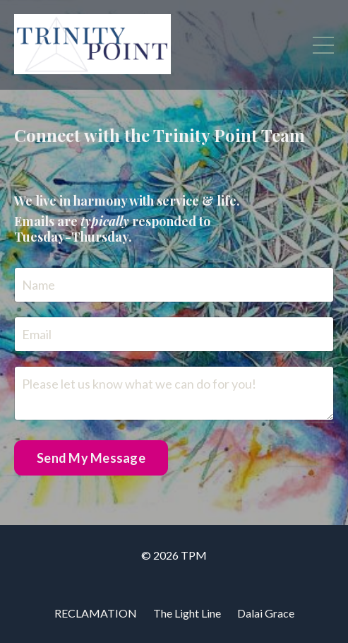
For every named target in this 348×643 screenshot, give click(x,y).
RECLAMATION (95, 613)
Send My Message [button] (91, 458)
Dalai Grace (265, 613)
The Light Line (187, 613)
